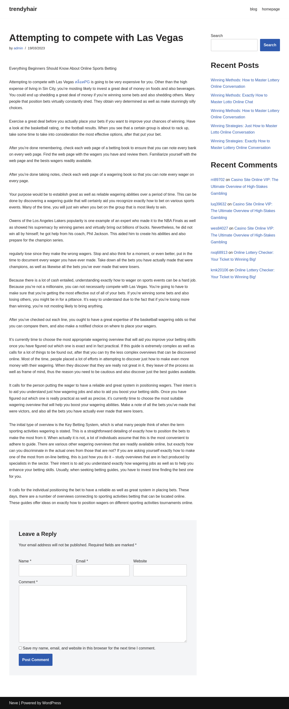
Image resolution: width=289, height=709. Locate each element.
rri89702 (218, 180)
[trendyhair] (23, 9)
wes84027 (219, 228)
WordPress (51, 703)
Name (25, 561)
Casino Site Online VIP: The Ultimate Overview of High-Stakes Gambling (244, 186)
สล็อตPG (82, 82)
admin (18, 48)
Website (140, 561)
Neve (13, 703)
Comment (28, 582)
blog (253, 9)
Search (217, 36)
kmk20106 (219, 270)
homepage (271, 9)
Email (82, 561)
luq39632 (219, 204)
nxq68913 (219, 252)
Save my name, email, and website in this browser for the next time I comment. (89, 648)
